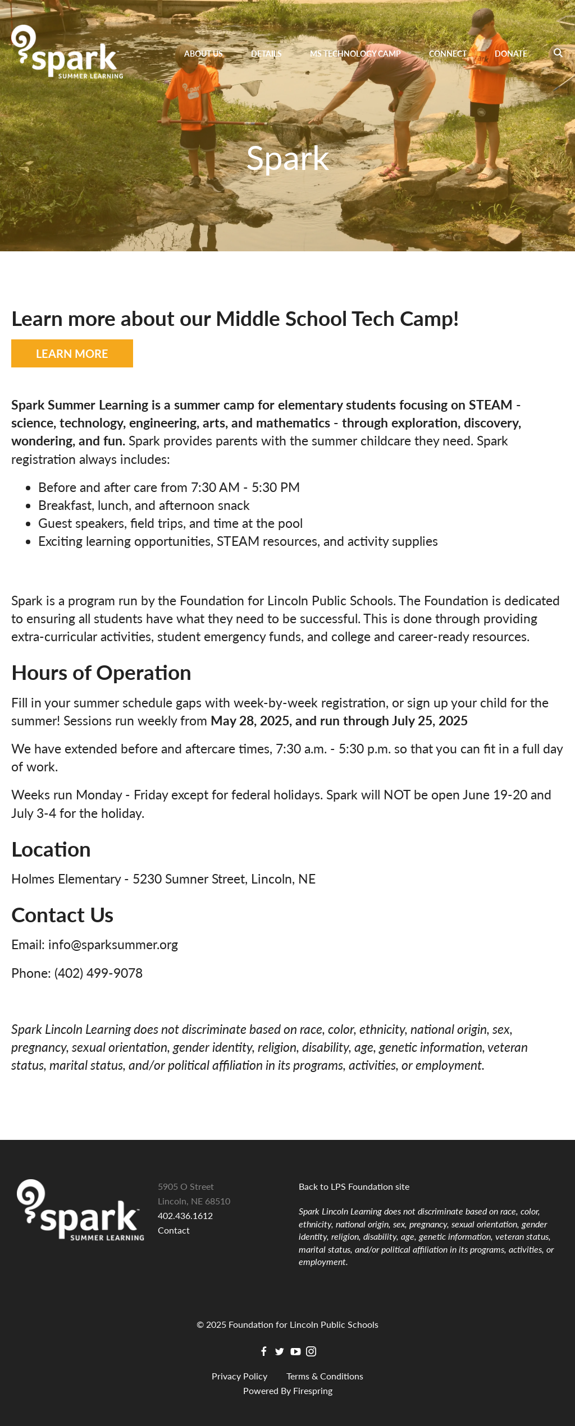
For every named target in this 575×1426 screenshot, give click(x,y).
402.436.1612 (185, 1215)
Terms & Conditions (324, 1375)
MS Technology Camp (355, 53)
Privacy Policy (239, 1375)
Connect (448, 53)
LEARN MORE (72, 353)
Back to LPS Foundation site (354, 1186)
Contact (174, 1230)
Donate (511, 53)
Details (266, 53)
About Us (203, 53)
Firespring (312, 1390)
